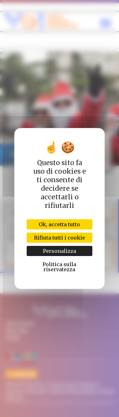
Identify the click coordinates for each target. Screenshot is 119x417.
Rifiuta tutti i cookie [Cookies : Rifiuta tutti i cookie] (59, 237)
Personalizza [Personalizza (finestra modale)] (59, 251)
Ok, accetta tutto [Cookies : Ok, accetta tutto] (59, 224)
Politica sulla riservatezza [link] (59, 267)
